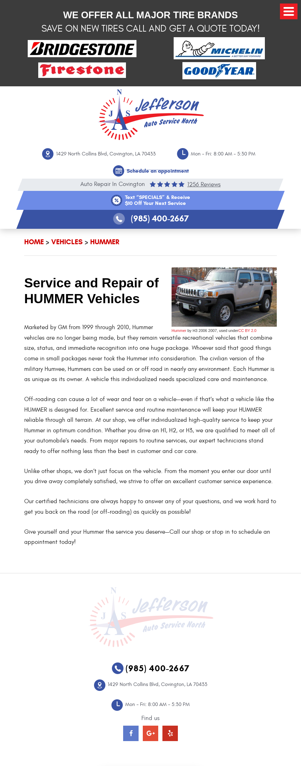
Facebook (131, 733)
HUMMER (104, 242)
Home (34, 242)
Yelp (170, 733)
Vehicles (67, 242)
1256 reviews (204, 184)
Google (150, 733)
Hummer (179, 330)
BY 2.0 (250, 330)
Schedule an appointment (158, 171)
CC (241, 330)
